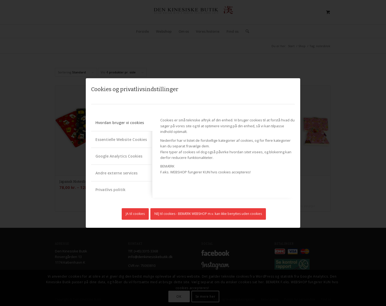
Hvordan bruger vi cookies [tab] (119, 122)
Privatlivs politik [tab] (110, 189)
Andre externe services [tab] (116, 173)
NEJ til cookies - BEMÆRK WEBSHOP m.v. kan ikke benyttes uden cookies (208, 213)
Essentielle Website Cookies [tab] (121, 139)
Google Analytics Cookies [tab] (118, 156)
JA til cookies (135, 213)
